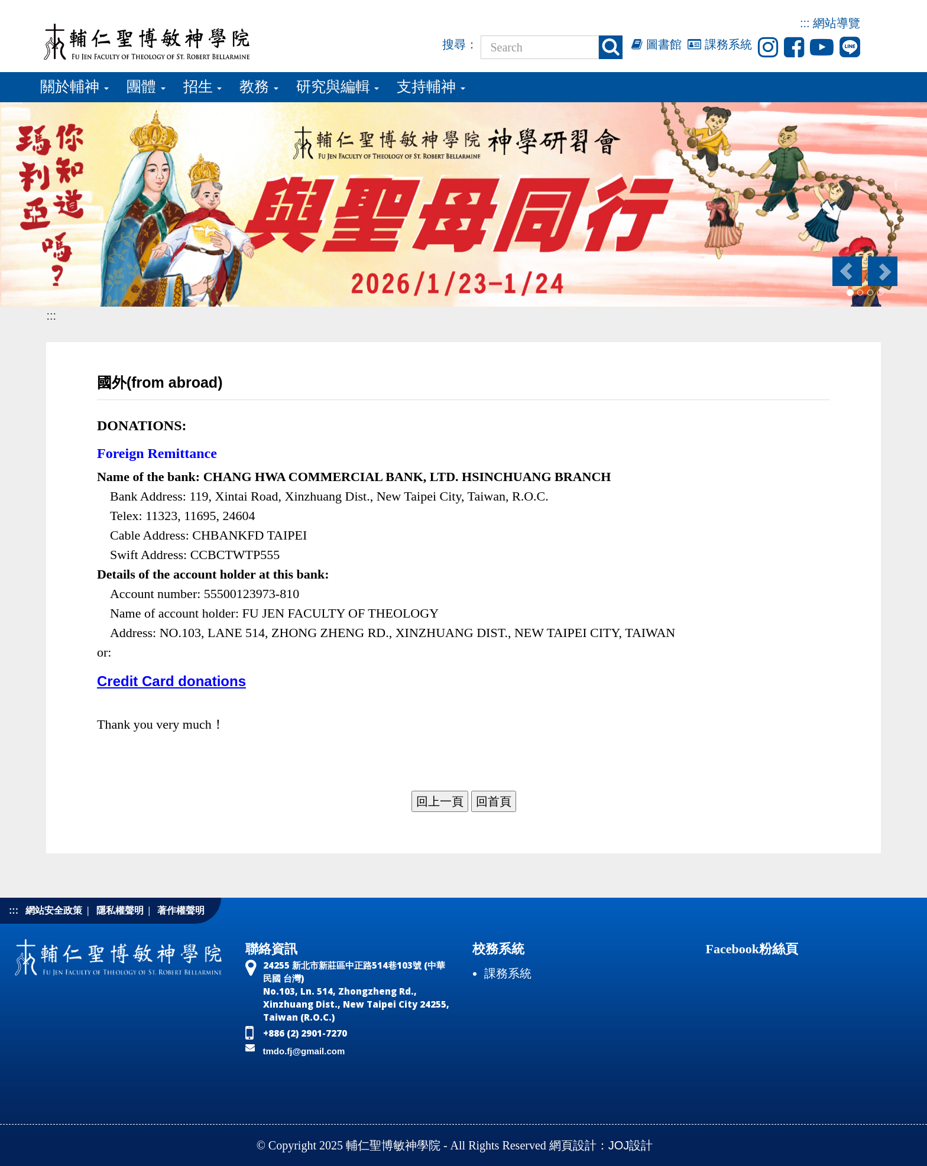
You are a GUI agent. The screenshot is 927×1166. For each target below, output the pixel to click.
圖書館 (656, 44)
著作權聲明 (181, 910)
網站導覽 (836, 23)
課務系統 (720, 44)
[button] (846, 271)
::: (805, 23)
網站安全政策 (53, 910)
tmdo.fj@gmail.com (304, 1051)
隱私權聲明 (120, 910)
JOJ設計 (630, 1145)
